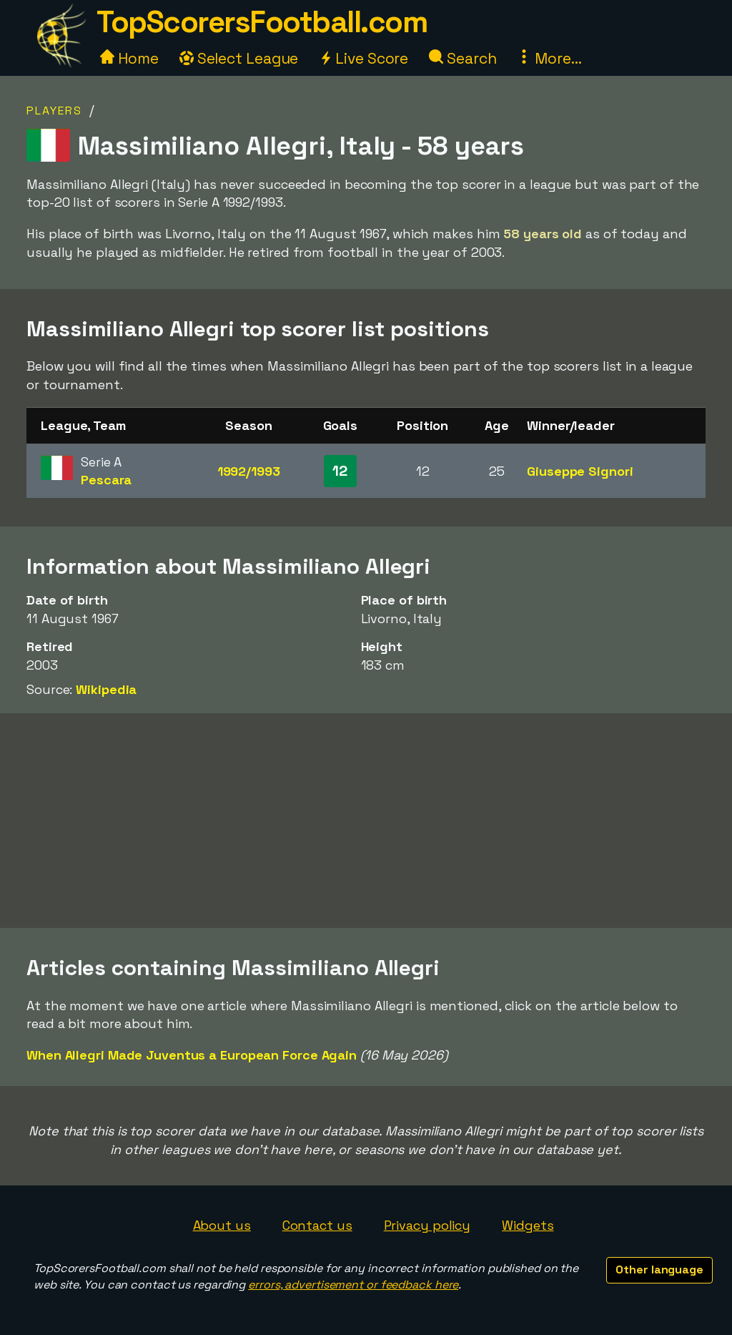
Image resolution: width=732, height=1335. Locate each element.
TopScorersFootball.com (262, 22)
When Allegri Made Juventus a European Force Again (191, 1055)
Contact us (317, 1225)
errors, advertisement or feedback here (353, 1284)
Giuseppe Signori (580, 471)
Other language (659, 1269)
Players (54, 110)
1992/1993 (248, 471)
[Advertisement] (366, 820)
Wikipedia (106, 689)
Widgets (527, 1225)
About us (222, 1225)
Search (462, 58)
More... (549, 58)
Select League (239, 58)
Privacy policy (427, 1225)
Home (129, 58)
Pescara (106, 479)
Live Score (363, 58)
